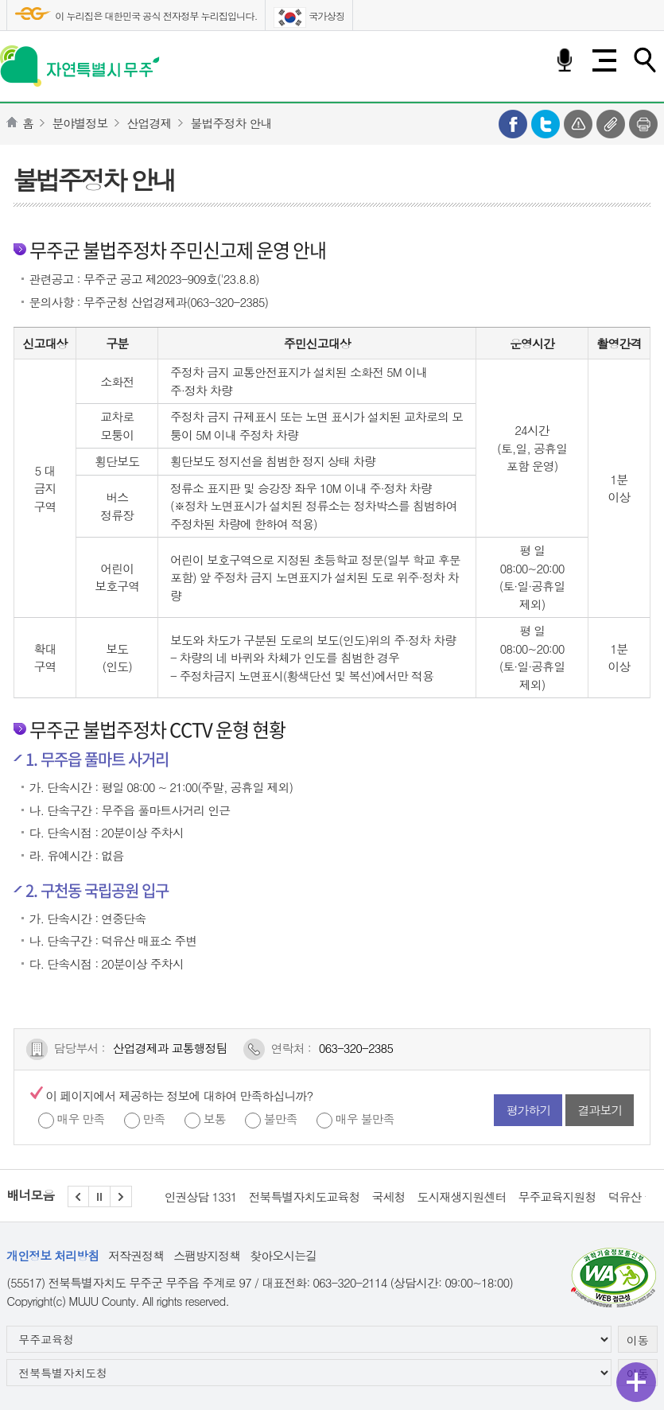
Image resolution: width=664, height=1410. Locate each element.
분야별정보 (79, 123)
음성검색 (564, 60)
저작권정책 (136, 1255)
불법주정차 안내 (230, 123)
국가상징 (309, 17)
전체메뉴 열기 (604, 60)
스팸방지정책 (206, 1255)
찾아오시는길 (283, 1255)
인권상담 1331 (201, 1196)
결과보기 (599, 1109)
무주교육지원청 (557, 1196)
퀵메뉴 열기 (636, 1382)
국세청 (389, 1196)
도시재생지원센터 (462, 1196)
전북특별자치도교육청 (304, 1196)
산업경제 (148, 123)
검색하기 (644, 60)
